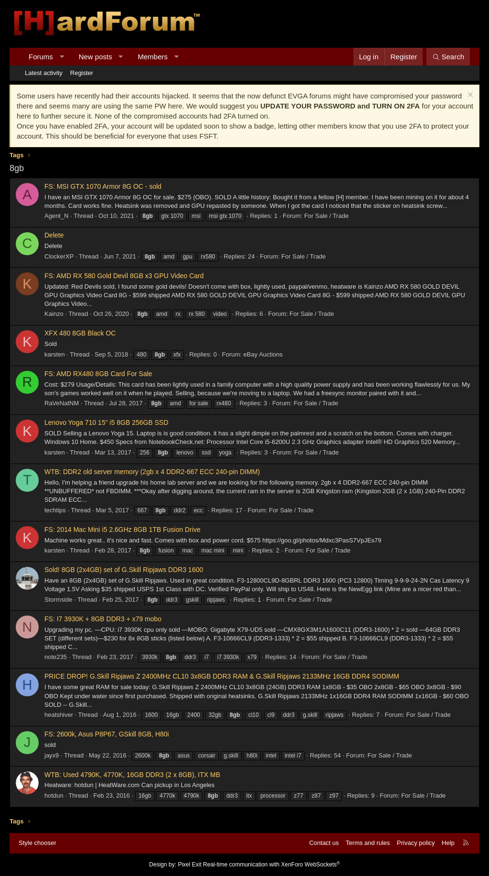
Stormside (58, 599)
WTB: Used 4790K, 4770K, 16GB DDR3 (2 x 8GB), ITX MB (132, 775)
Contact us (324, 842)
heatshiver (58, 714)
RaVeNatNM (61, 403)
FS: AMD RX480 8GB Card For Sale (98, 374)
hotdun (54, 795)
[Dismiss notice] (469, 96)
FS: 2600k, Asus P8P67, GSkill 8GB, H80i (106, 734)
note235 (55, 656)
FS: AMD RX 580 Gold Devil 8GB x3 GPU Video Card (124, 276)
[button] (61, 56)
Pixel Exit (189, 864)
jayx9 (51, 755)
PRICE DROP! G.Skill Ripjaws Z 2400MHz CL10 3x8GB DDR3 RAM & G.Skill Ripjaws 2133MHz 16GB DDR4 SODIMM (221, 676)
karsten (54, 354)
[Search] (448, 56)
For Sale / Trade (326, 215)
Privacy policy (416, 842)
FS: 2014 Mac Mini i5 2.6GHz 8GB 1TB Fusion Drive (122, 529)
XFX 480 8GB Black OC (80, 333)
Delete (54, 235)
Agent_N (56, 215)
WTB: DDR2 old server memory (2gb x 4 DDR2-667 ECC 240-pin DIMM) (152, 472)
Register (81, 72)
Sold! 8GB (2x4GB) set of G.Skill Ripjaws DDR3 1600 (123, 569)
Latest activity (44, 72)
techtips (55, 510)
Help (448, 842)
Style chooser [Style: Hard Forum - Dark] (37, 842)
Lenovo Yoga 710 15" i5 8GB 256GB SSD (106, 422)
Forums (41, 57)
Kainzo (54, 313)
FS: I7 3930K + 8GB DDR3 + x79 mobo (102, 619)
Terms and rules (368, 842)
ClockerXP (59, 256)
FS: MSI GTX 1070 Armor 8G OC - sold (102, 186)
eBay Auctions (263, 354)
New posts (95, 57)
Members (153, 57)
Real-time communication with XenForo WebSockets (271, 864)
